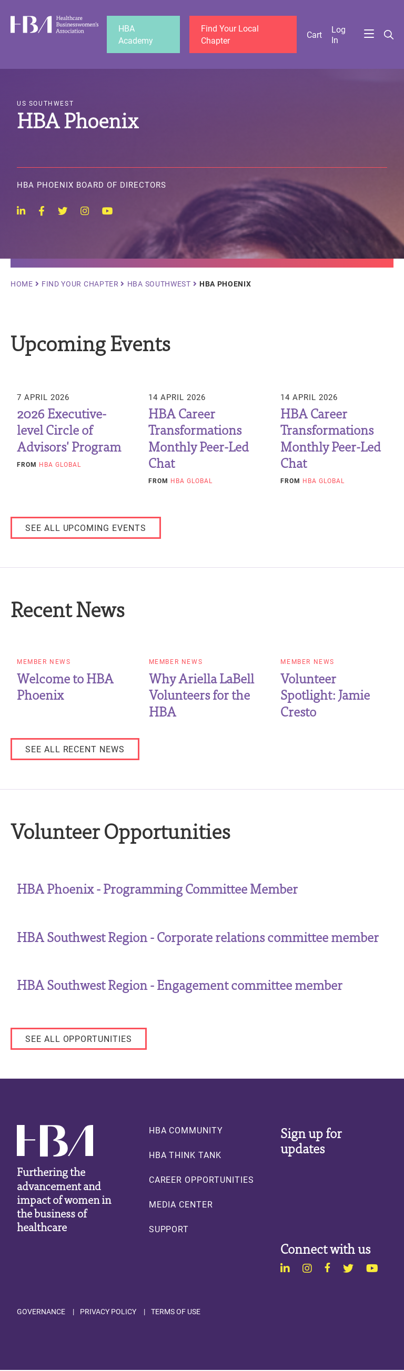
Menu (368, 34)
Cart (314, 34)
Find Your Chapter (80, 285)
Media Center (181, 1205)
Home (22, 285)
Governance (41, 1312)
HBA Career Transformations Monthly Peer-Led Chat (198, 439)
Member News (44, 663)
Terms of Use (175, 1312)
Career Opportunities (201, 1180)
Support (169, 1230)
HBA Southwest (159, 285)
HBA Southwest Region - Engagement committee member (179, 985)
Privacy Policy (108, 1312)
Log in (338, 34)
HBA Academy (136, 34)
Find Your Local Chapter (231, 34)
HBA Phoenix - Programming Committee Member (157, 889)
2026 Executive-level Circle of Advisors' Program (69, 430)
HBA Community (186, 1131)
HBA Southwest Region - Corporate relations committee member (198, 937)
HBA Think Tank (185, 1156)
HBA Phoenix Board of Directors (91, 186)
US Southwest (45, 104)
